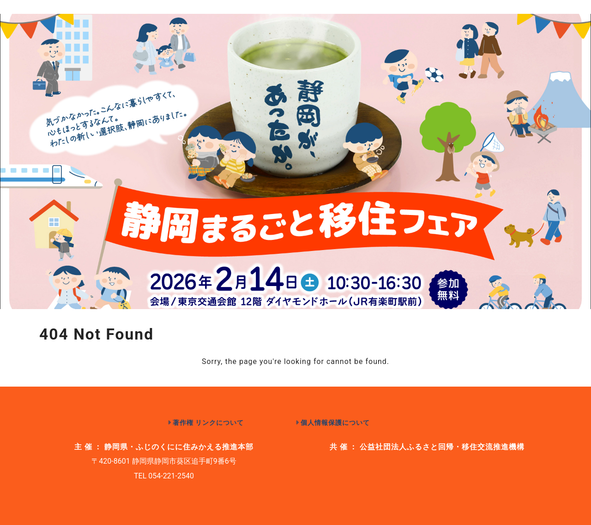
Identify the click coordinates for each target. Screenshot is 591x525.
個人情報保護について (335, 423)
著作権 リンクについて (208, 423)
